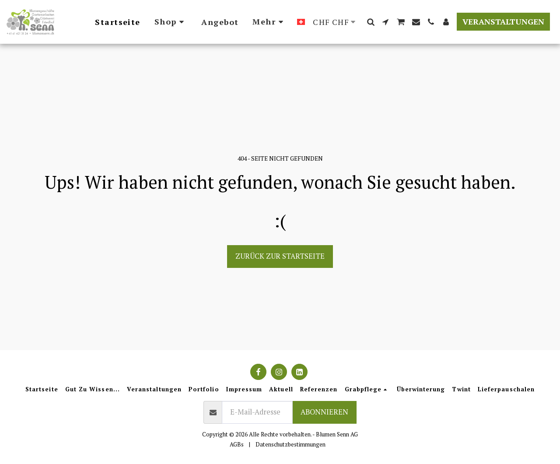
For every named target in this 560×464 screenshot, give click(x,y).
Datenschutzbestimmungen (291, 444)
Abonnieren (324, 412)
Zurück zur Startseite (280, 256)
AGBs (237, 444)
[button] (371, 22)
